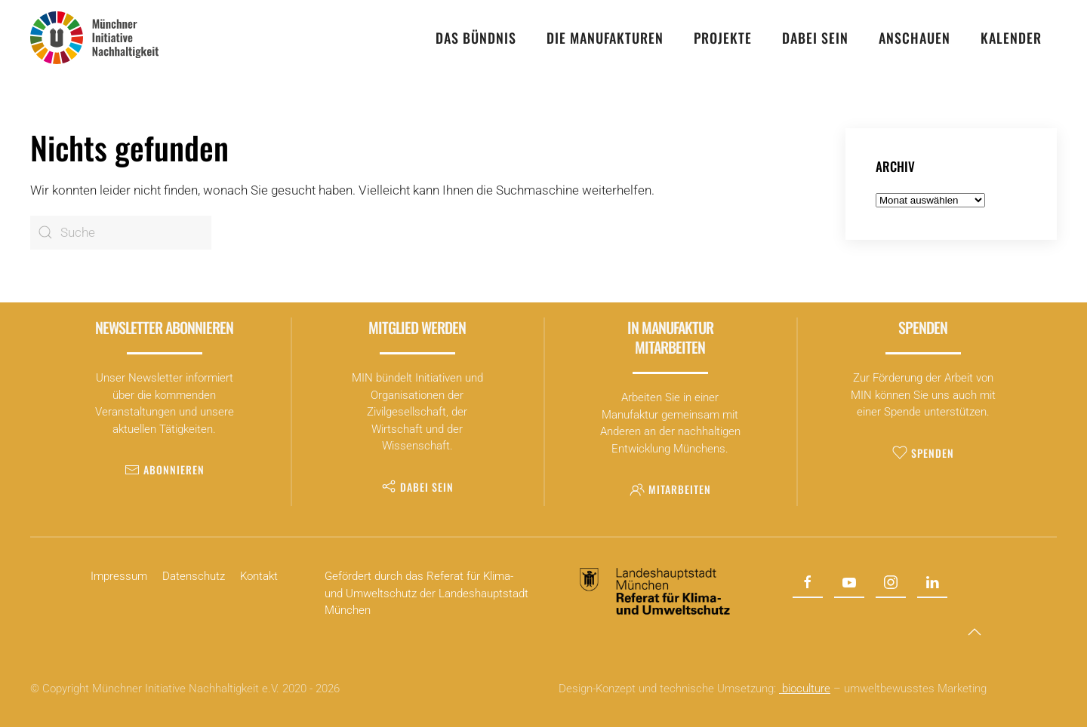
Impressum (119, 576)
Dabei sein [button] (815, 38)
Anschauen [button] (914, 38)
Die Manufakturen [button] (605, 38)
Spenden (923, 453)
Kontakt (259, 576)
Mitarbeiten (670, 489)
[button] (974, 632)
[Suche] (120, 233)
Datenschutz (193, 576)
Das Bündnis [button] (476, 38)
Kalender (1011, 38)
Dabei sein (417, 487)
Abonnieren (165, 469)
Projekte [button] (723, 38)
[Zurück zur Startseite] (94, 37)
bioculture (804, 688)
